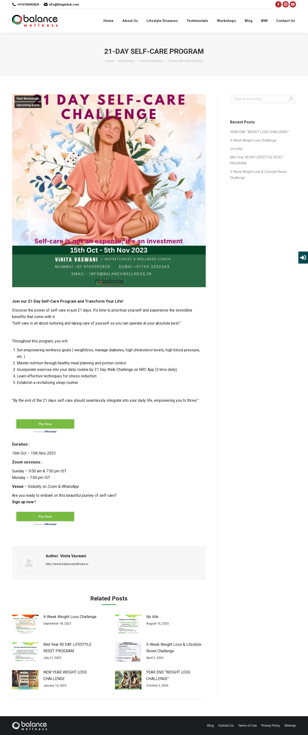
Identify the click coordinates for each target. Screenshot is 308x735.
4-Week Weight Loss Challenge (69, 616)
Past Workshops (28, 98)
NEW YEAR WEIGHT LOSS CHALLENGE (65, 675)
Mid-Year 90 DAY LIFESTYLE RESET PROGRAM (67, 647)
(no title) (236, 149)
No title (152, 616)
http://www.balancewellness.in (67, 564)
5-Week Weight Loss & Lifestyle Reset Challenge (173, 647)
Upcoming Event (28, 105)
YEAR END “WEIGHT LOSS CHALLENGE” (168, 675)
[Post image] (25, 624)
